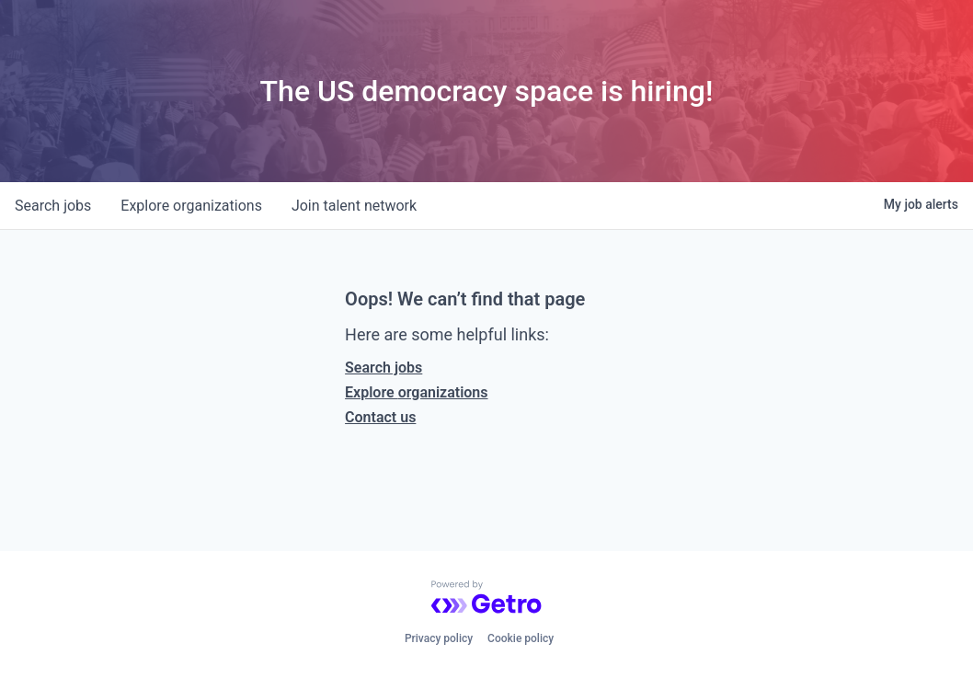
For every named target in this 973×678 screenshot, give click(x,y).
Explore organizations (416, 392)
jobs (53, 205)
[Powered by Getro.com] (486, 597)
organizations (191, 205)
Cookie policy (520, 638)
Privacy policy (439, 638)
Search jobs (383, 367)
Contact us (380, 417)
